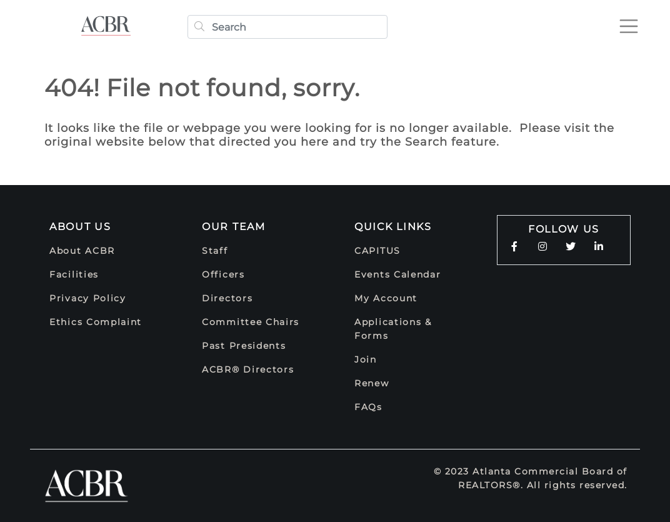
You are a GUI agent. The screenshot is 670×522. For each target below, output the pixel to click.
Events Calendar (397, 274)
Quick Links (393, 227)
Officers (223, 274)
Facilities (74, 274)
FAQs (368, 407)
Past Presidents (244, 345)
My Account (386, 298)
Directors (227, 298)
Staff (215, 250)
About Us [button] (80, 227)
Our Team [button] (234, 227)
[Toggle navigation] (629, 26)
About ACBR (82, 250)
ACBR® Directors (248, 369)
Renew (371, 383)
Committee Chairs (250, 322)
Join (365, 359)
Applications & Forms (393, 328)
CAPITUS (377, 250)
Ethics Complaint (95, 322)
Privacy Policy (87, 298)
